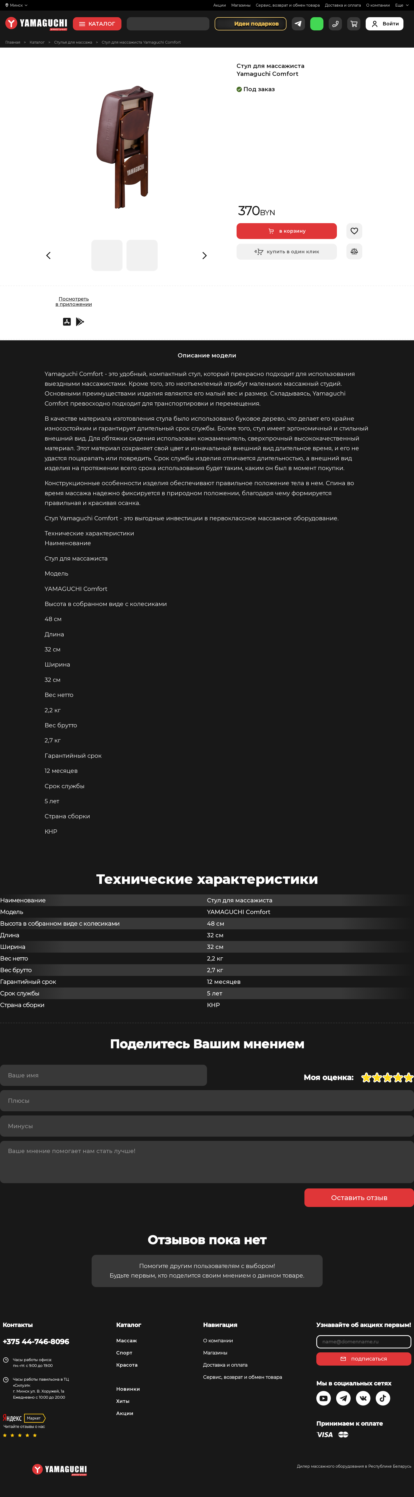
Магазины (241, 5)
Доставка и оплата (343, 5)
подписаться (369, 1359)
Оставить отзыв (359, 1197)
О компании (378, 5)
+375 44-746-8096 (36, 1341)
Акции (219, 5)
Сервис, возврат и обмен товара (288, 5)
